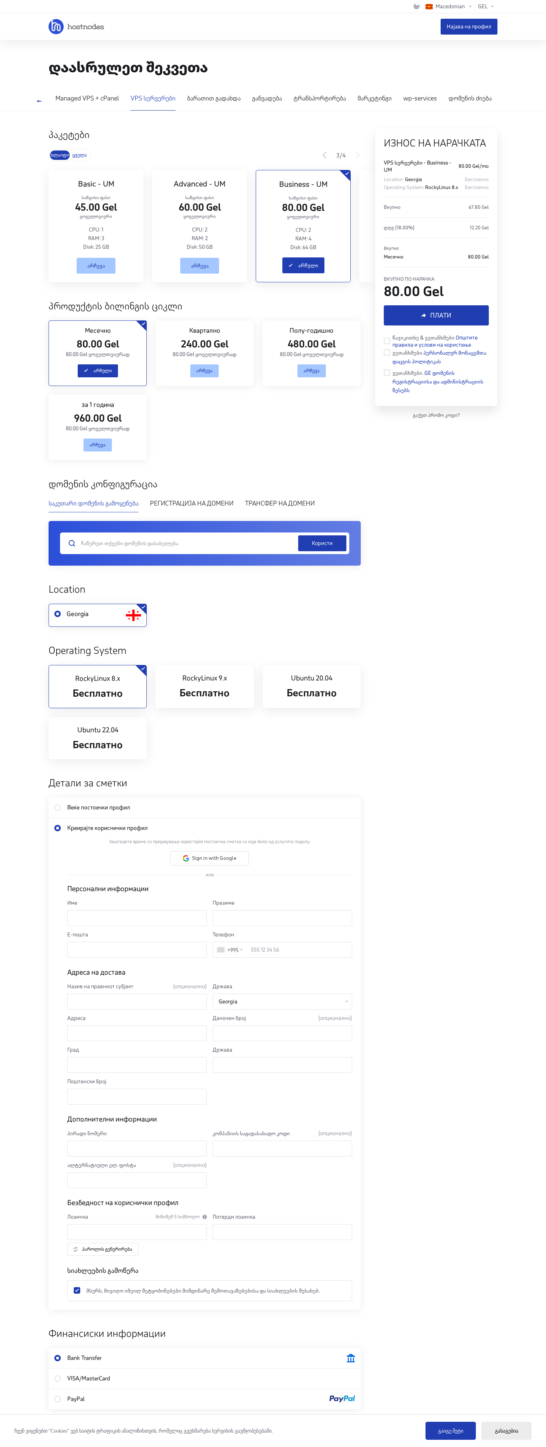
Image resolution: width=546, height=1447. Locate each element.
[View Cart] (416, 6)
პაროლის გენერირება (102, 1249)
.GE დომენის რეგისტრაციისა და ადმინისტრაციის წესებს (437, 382)
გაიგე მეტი (451, 1431)
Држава (222, 986)
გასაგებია (506, 1431)
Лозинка (77, 1217)
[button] (209, 858)
